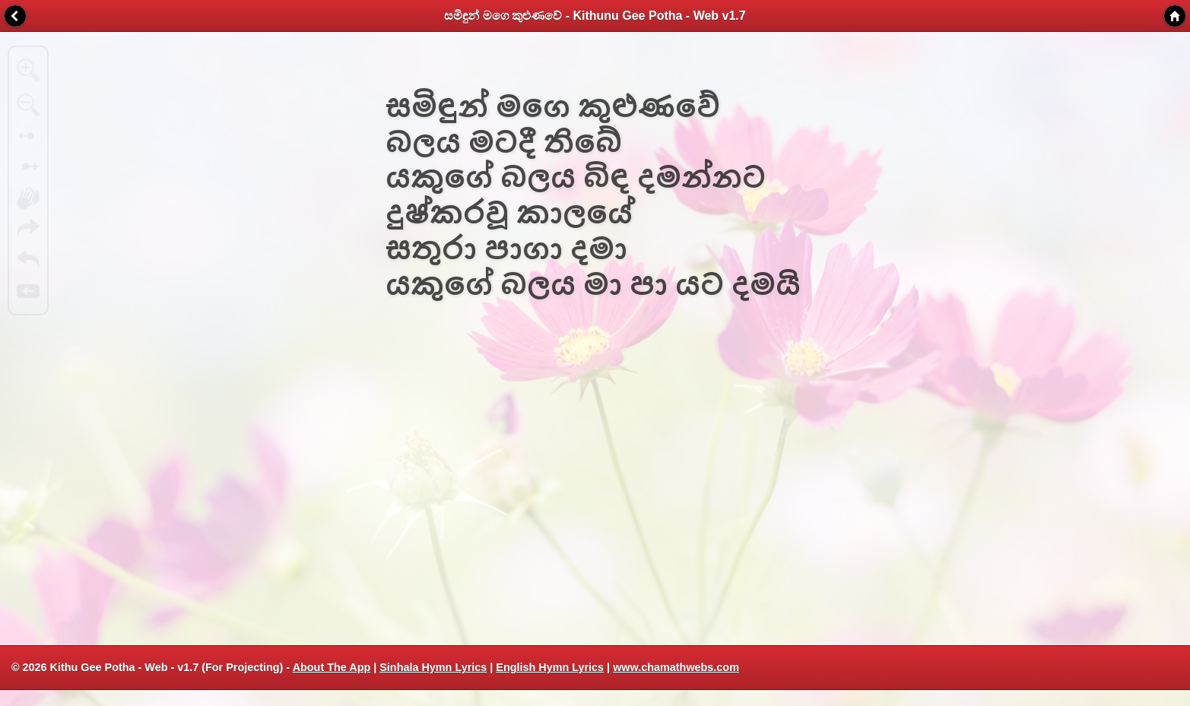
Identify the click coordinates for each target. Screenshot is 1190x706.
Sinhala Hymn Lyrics (433, 667)
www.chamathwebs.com (676, 667)
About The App (332, 667)
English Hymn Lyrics (550, 667)
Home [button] (1174, 16)
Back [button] (15, 16)
